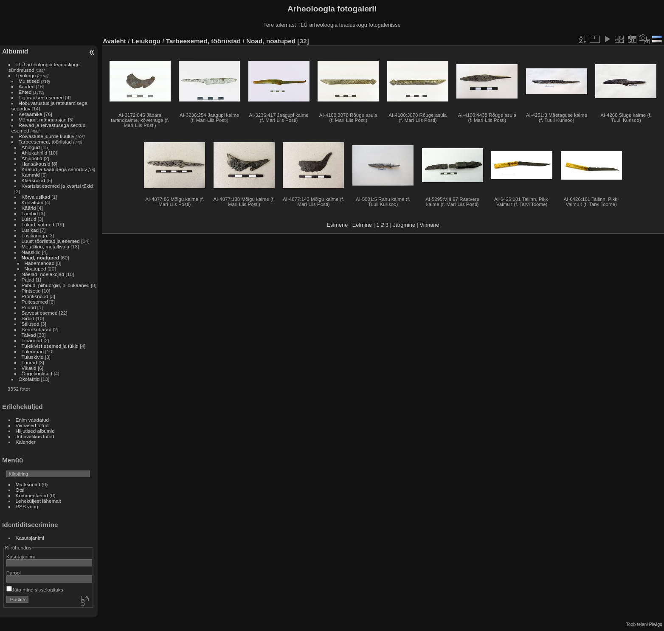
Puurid (29, 307)
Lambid (30, 213)
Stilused (30, 324)
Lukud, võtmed (38, 224)
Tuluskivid (33, 357)
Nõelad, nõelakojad (43, 274)
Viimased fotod (32, 425)
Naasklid (31, 252)
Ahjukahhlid (35, 152)
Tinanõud (32, 340)
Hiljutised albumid (35, 431)
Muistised (29, 81)
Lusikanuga (34, 235)
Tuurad (29, 362)
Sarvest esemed (40, 313)
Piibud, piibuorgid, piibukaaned (56, 285)
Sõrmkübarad (37, 329)
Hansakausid (36, 163)
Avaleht (114, 41)
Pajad (28, 279)
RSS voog (27, 506)
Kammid (31, 174)
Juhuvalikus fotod (35, 436)
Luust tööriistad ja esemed (51, 241)
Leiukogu (26, 75)
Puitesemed (35, 301)
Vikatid (29, 368)
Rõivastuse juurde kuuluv (46, 136)
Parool (13, 572)
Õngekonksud (37, 373)
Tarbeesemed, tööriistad (45, 141)
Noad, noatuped (40, 257)
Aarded (27, 86)
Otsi (20, 490)
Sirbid (28, 318)
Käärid (29, 208)
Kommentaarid (32, 495)
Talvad (29, 335)
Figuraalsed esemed (41, 97)
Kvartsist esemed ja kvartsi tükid (57, 186)
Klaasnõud (33, 180)
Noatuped (35, 268)
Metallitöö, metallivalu (45, 246)
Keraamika (30, 114)
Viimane (429, 225)
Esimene (337, 225)
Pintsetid (31, 290)
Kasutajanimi (30, 538)
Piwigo (655, 624)
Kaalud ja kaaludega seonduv (54, 169)
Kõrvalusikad (36, 197)
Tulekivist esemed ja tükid (50, 346)
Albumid (15, 51)
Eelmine (362, 225)
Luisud (29, 219)
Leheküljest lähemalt (38, 501)
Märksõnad (28, 484)
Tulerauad (33, 351)
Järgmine (404, 225)
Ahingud (31, 147)
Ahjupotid (32, 158)
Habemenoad (40, 263)
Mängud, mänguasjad (43, 119)
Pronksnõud (35, 296)
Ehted (25, 92)
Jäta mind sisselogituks (34, 589)
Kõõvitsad (33, 202)
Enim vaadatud (32, 420)
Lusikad (30, 230)
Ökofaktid (29, 379)
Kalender (26, 442)
